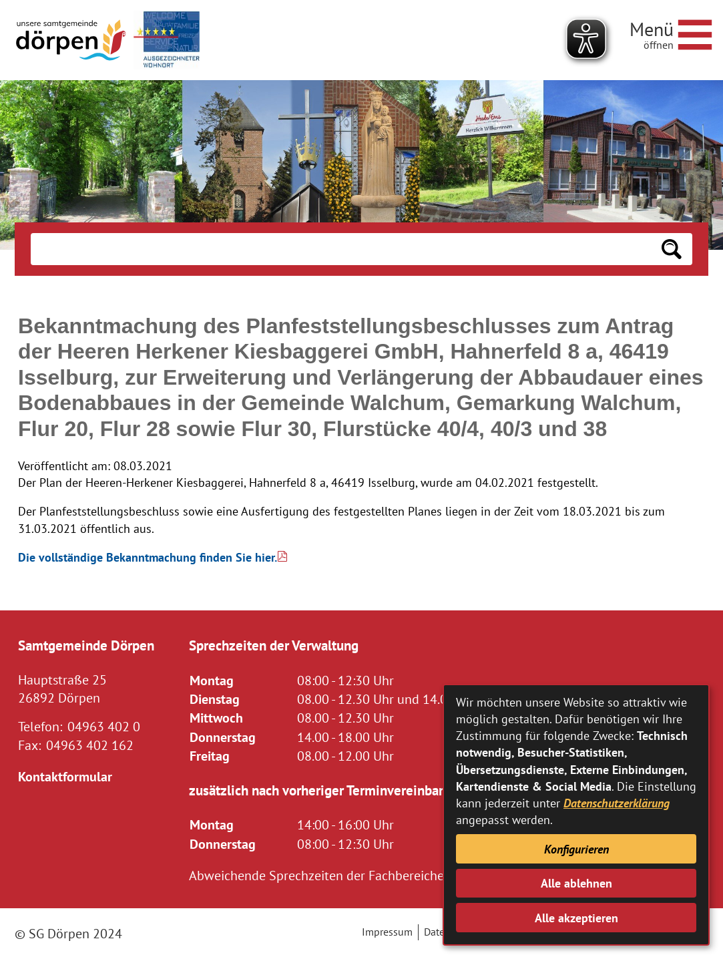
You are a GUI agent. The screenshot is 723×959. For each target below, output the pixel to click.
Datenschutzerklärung (616, 803)
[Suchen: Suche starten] (671, 249)
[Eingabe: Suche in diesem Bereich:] (341, 249)
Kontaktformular (65, 776)
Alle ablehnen (576, 883)
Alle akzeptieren (576, 918)
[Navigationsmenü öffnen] (671, 32)
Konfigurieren (576, 849)
